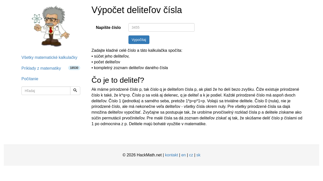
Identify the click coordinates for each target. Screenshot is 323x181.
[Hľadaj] (75, 90)
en (183, 155)
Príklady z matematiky (50, 68)
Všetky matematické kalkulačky (49, 57)
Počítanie (29, 79)
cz (191, 155)
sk (198, 155)
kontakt (171, 155)
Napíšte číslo (108, 27)
